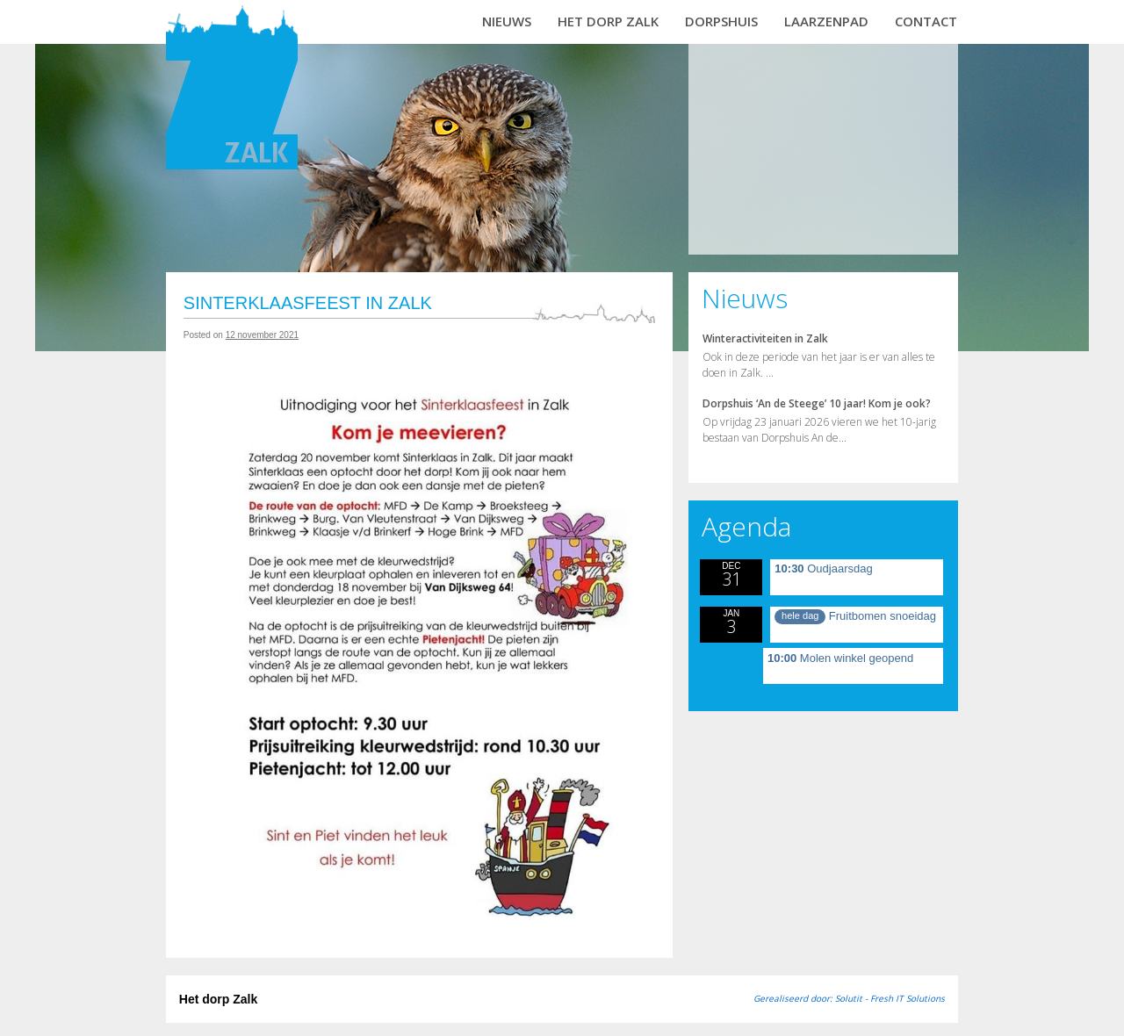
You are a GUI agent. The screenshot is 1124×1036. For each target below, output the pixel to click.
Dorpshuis (721, 21)
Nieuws (506, 21)
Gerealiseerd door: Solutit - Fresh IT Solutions (849, 998)
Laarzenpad (826, 21)
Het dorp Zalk (608, 21)
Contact (926, 21)
